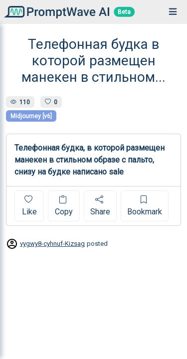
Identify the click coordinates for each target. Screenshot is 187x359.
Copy (64, 205)
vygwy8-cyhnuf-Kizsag (52, 243)
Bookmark (144, 205)
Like (29, 205)
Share (100, 205)
